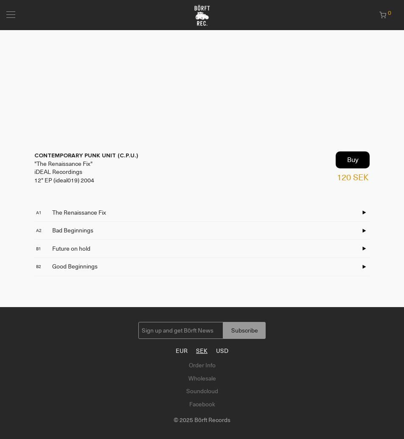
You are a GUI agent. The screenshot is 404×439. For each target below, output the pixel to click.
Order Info (202, 365)
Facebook (202, 404)
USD (222, 350)
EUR (182, 350)
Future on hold (63, 248)
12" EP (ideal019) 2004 (64, 180)
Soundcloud (202, 391)
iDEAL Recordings (58, 171)
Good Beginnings (67, 266)
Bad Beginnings (64, 230)
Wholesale (202, 378)
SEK (202, 350)
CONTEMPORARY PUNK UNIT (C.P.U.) (86, 155)
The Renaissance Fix (71, 212)
